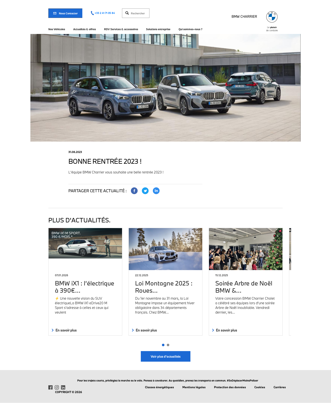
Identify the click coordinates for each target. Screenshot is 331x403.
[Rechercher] (139, 13)
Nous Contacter (65, 13)
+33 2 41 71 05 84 (105, 13)
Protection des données (230, 387)
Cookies (259, 387)
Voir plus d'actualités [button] (165, 356)
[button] (163, 345)
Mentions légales (194, 387)
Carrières (280, 387)
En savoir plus (64, 330)
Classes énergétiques (159, 387)
